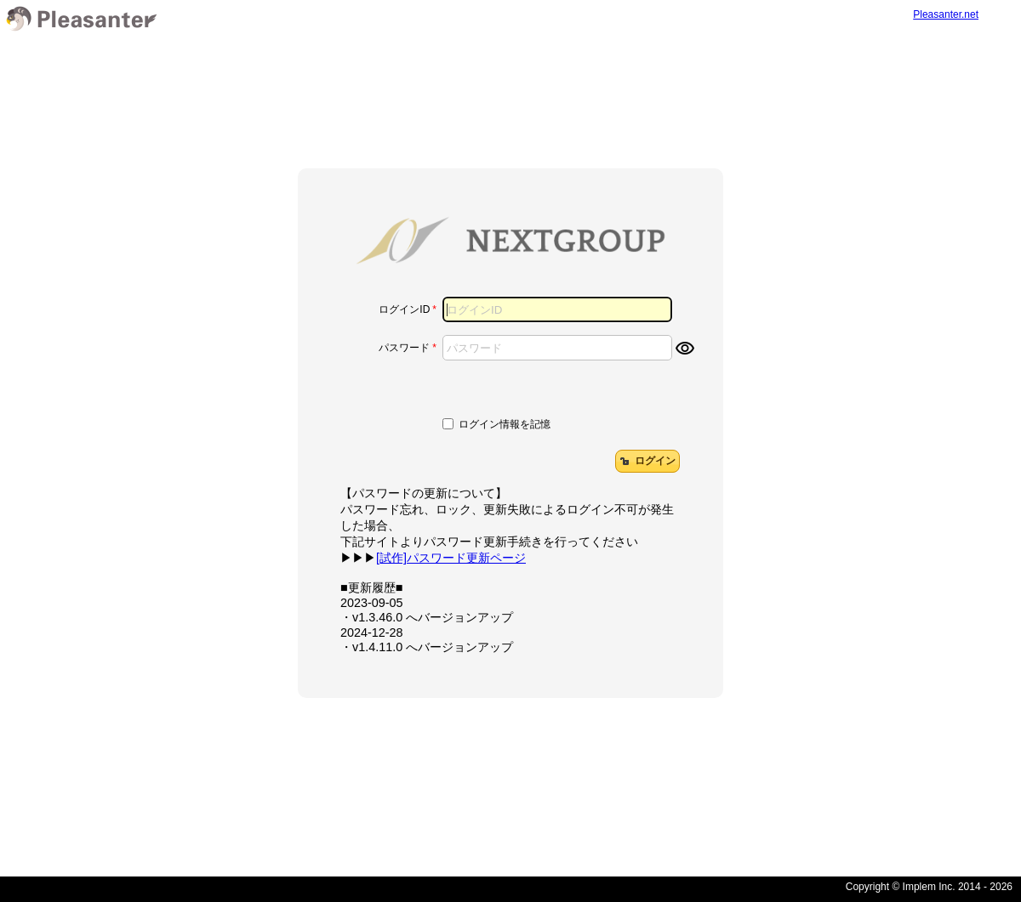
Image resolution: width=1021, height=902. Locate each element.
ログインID (404, 309)
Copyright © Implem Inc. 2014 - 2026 (929, 887)
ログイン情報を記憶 (504, 424)
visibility (685, 348)
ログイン (646, 461)
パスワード (404, 348)
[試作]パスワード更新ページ (451, 557)
